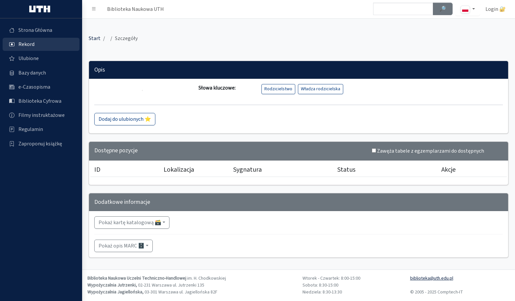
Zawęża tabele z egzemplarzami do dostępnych (430, 151)
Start (95, 38)
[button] (94, 9)
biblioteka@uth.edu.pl (431, 278)
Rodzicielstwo (278, 89)
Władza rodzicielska (320, 89)
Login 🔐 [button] (495, 9)
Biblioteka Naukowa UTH (135, 9)
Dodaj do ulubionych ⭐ (125, 119)
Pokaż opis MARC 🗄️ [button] (122, 245)
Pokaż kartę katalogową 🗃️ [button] (130, 222)
